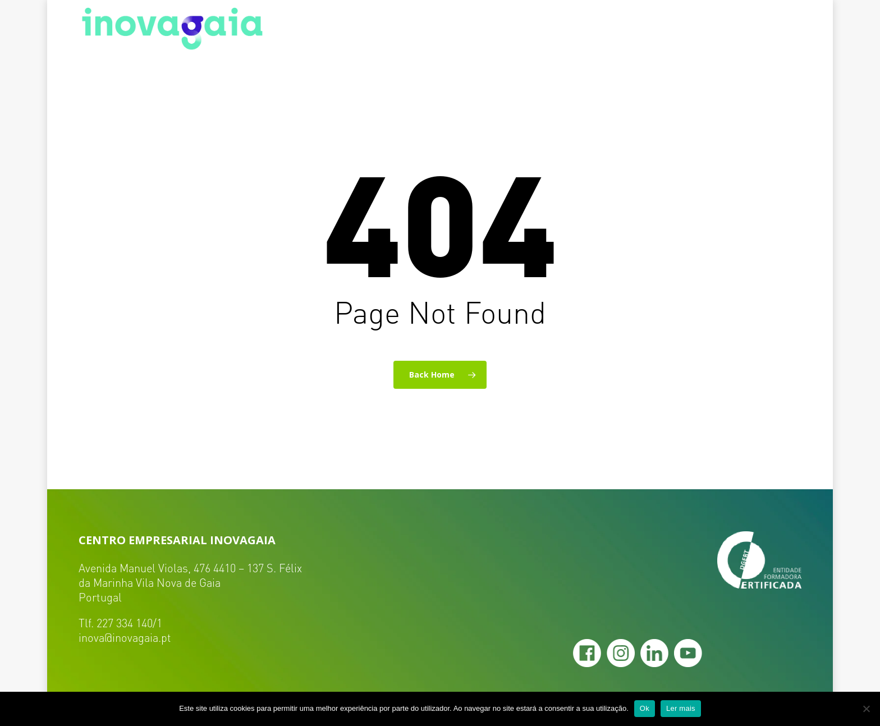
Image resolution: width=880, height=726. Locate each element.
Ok (644, 708)
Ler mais (680, 708)
